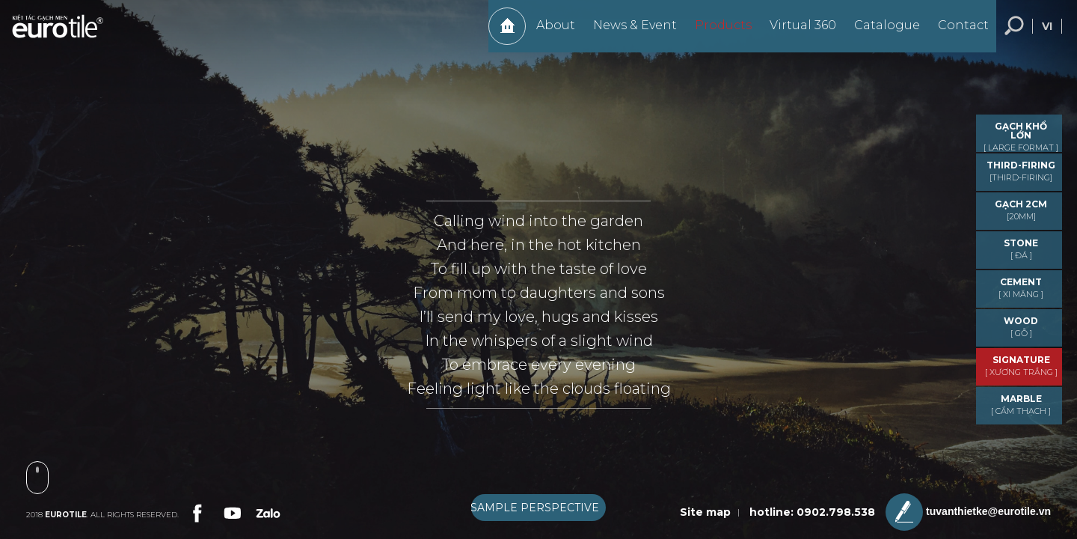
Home (499, 33)
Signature (1021, 365)
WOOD (1021, 326)
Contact (955, 32)
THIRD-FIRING (1021, 171)
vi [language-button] (1047, 33)
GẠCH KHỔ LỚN (1021, 137)
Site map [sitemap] (705, 512)
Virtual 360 (795, 32)
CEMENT (1021, 287)
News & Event (627, 32)
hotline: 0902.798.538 (812, 512)
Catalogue (879, 32)
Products (715, 32)
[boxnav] (538, 507)
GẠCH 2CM (1021, 210)
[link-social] (196, 511)
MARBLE (1021, 404)
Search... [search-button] (1014, 34)
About (548, 32)
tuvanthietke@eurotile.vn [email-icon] (968, 512)
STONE (1021, 249)
